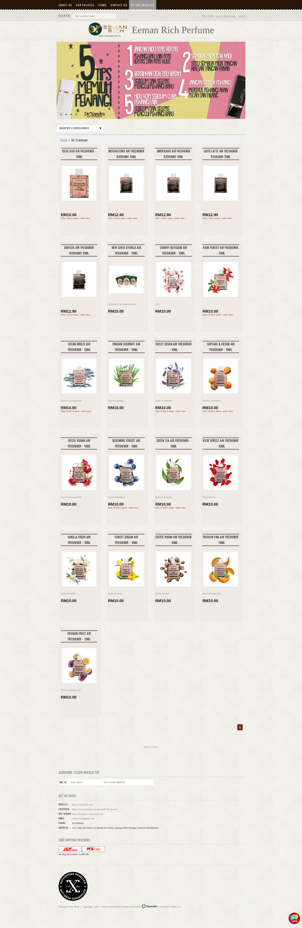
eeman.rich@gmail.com (83, 818)
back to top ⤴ (151, 746)
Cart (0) (241, 16)
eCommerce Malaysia (169, 906)
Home (63, 140)
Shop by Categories (80, 128)
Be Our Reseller (142, 5)
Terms (102, 5)
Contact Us (119, 5)
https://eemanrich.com (82, 804)
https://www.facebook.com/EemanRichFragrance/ (95, 809)
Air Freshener (79, 140)
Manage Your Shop (69, 906)
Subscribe (163, 782)
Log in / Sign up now (226, 16)
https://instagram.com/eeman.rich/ (88, 814)
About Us (65, 5)
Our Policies (85, 5)
